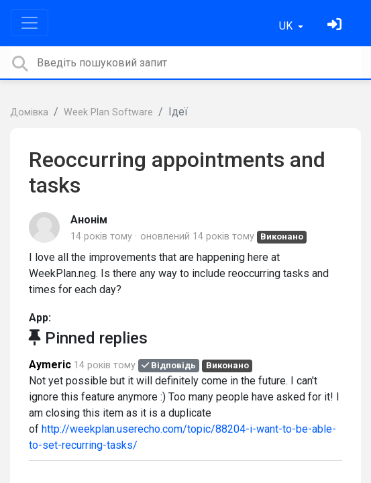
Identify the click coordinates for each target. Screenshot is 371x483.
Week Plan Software (108, 112)
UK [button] (287, 25)
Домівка (29, 112)
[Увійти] (336, 26)
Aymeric (50, 364)
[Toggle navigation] (29, 22)
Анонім (88, 219)
